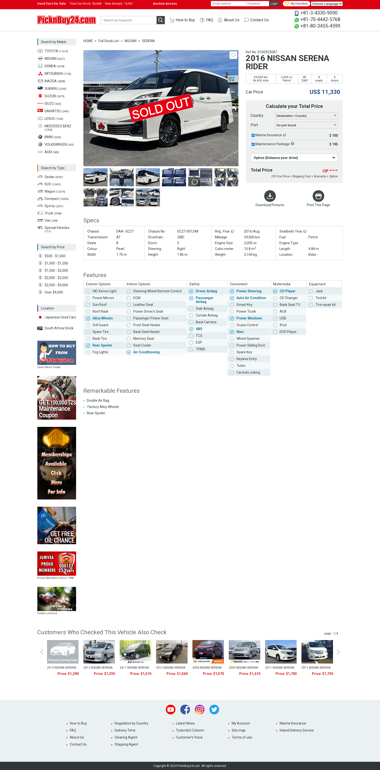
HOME (88, 41)
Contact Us (259, 20)
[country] (306, 116)
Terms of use (242, 737)
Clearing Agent (126, 737)
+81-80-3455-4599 (320, 26)
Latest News (185, 723)
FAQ (209, 20)
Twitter (214, 709)
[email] (228, 3)
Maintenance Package (272, 144)
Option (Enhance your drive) (276, 158)
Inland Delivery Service (297, 730)
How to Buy (185, 20)
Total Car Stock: (85, 3)
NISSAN (130, 41)
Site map (238, 730)
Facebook (185, 709)
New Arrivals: (119, 3)
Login (274, 3)
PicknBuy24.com (66, 20)
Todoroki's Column (190, 730)
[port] (306, 125)
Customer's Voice (189, 737)
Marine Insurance (268, 135)
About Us (231, 20)
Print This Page (318, 205)
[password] (257, 3)
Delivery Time (125, 730)
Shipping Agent (126, 744)
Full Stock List (108, 41)
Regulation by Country (131, 723)
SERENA (148, 41)
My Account (241, 723)
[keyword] (129, 20)
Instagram (200, 709)
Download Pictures (270, 205)
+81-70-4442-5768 (320, 19)
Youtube (170, 709)
